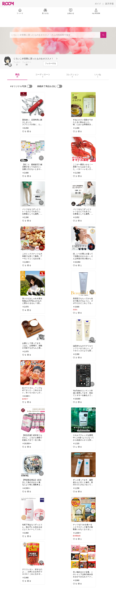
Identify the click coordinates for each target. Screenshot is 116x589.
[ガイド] (98, 3)
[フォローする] (50, 63)
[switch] (29, 86)
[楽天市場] (109, 3)
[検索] (103, 35)
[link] (32, 104)
